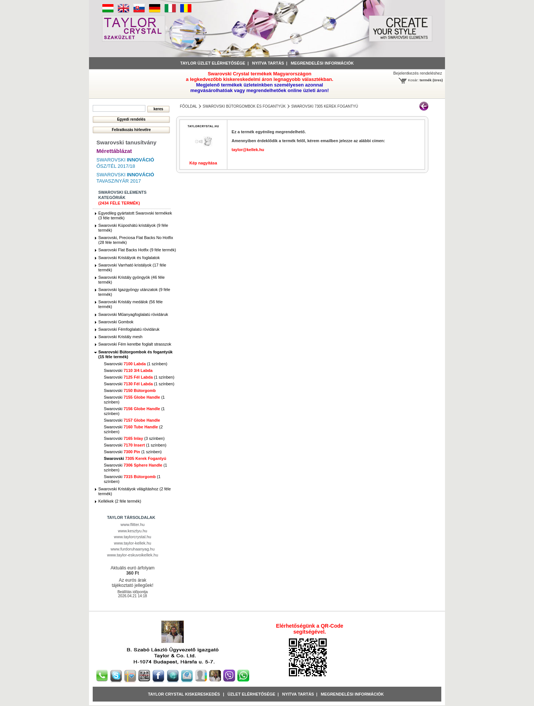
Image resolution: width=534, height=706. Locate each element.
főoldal (188, 106)
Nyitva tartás (268, 63)
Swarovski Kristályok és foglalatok (129, 257)
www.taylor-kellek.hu (132, 543)
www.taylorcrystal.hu (132, 537)
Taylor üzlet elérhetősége (212, 63)
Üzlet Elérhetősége (251, 694)
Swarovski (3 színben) (134, 438)
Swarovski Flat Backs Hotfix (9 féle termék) (137, 250)
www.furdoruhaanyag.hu (133, 549)
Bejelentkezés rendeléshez (417, 73)
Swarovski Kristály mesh (120, 336)
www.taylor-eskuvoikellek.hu (132, 555)
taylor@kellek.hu (248, 149)
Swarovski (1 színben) (135, 364)
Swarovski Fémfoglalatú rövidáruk (128, 329)
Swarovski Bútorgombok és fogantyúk (244, 106)
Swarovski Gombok (116, 322)
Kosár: (413, 80)
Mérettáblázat (114, 151)
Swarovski (128, 370)
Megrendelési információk (322, 63)
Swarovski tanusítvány (126, 142)
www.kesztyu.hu (132, 531)
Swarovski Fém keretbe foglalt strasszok (134, 344)
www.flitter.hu (133, 524)
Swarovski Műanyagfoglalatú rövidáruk (133, 314)
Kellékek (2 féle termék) (119, 501)
